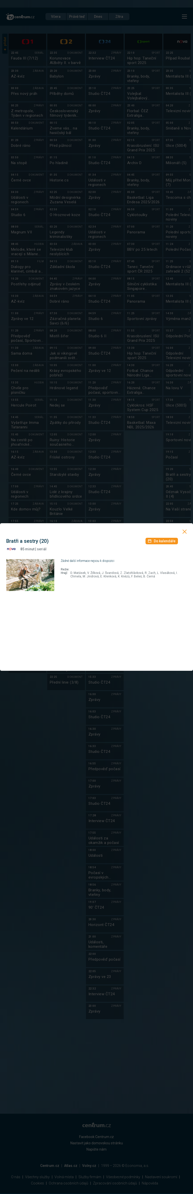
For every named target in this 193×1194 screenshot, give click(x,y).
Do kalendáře (161, 541)
